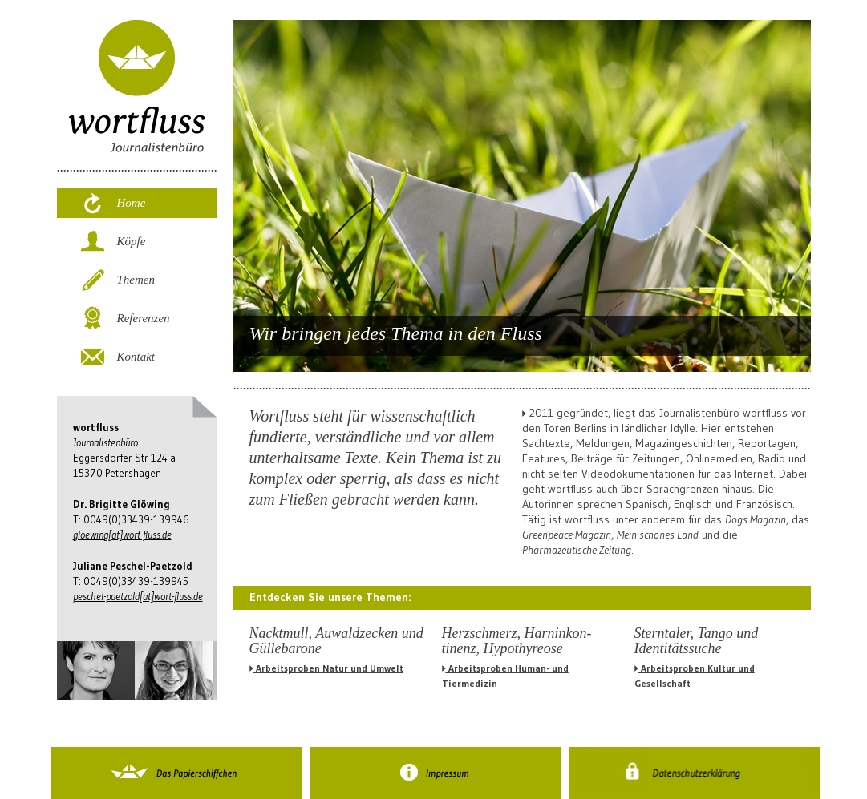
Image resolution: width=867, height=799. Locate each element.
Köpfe (131, 241)
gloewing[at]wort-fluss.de (122, 534)
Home (131, 202)
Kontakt (136, 356)
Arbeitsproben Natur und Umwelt (326, 668)
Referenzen (143, 318)
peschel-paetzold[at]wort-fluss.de (138, 596)
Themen (136, 279)
